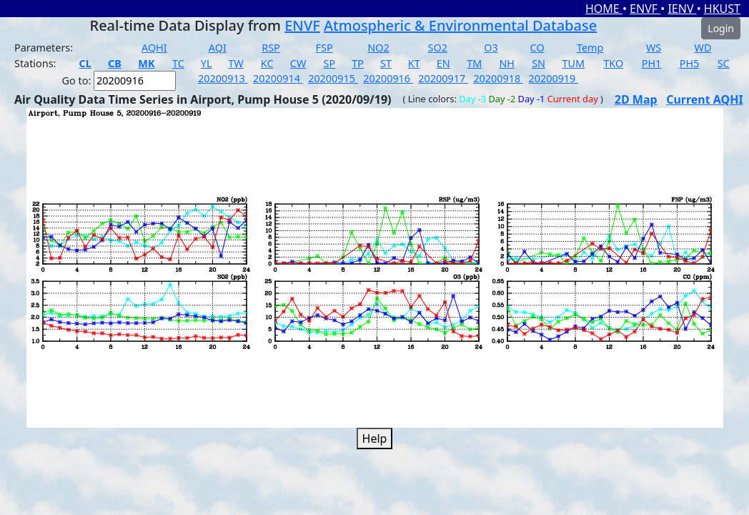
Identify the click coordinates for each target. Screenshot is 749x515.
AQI (218, 47)
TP (358, 63)
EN (443, 63)
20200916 (388, 78)
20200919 (553, 78)
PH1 (652, 63)
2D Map (636, 99)
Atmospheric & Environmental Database (460, 25)
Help (374, 438)
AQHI (154, 47)
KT (414, 63)
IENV (682, 8)
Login (721, 28)
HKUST (722, 8)
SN (538, 63)
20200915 (333, 78)
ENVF (645, 8)
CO (537, 47)
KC (267, 63)
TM (474, 63)
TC (178, 63)
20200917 (443, 78)
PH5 (690, 63)
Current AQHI (704, 99)
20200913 (223, 78)
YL (206, 63)
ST (386, 63)
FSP (324, 47)
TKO (613, 63)
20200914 (278, 78)
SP (330, 63)
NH (507, 63)
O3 (490, 47)
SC (724, 63)
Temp (590, 47)
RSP (271, 47)
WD (703, 47)
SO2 (437, 47)
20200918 (498, 78)
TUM (573, 63)
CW (298, 63)
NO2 (378, 47)
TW (235, 63)
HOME (603, 8)
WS (653, 47)
